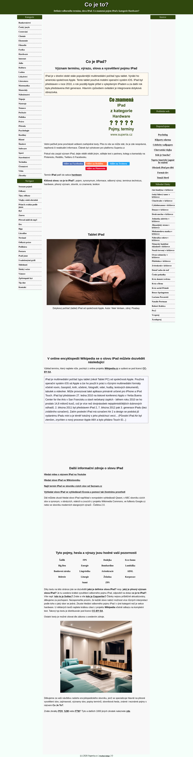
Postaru (22, 251)
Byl (20, 211)
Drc (20, 224)
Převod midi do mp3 (28, 220)
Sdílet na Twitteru (119, 163)
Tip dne (22, 282)
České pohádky (159, 274)
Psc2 (154, 310)
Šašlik (62, 560)
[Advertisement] (96, 37)
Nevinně (22, 238)
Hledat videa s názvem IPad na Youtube (65, 474)
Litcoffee (23, 233)
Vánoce (22, 274)
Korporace (130, 577)
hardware (77, 175)
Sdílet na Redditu (96, 163)
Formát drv (162, 172)
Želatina (108, 577)
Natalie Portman (159, 301)
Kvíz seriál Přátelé (160, 288)
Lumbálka (130, 565)
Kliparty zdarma (163, 140)
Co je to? (96, 4)
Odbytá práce (25, 242)
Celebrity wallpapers (163, 145)
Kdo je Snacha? (162, 155)
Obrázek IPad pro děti (163, 167)
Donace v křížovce (160, 209)
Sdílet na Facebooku (73, 163)
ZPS (107, 582)
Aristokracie (107, 571)
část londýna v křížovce (162, 190)
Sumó (84, 582)
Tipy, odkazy (24, 195)
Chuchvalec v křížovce (162, 200)
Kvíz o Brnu (157, 283)
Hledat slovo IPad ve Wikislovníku (62, 480)
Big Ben (62, 565)
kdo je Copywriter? (96, 596)
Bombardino (107, 565)
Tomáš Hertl (163, 177)
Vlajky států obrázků (28, 200)
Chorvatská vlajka (163, 150)
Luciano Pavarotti (160, 297)
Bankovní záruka (62, 571)
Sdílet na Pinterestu (96, 168)
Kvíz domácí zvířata (161, 279)
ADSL (130, 571)
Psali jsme (23, 256)
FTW (77, 711)
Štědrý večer (24, 269)
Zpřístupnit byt (26, 278)
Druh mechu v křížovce (162, 214)
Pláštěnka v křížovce (161, 261)
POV (60, 711)
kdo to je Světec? (63, 596)
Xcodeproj (156, 319)
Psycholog (163, 135)
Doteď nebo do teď (160, 270)
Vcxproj (155, 315)
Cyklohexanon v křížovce (163, 205)
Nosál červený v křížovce (163, 250)
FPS (85, 560)
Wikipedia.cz (111, 368)
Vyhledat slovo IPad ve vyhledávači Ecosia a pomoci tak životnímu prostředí (84, 492)
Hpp (21, 229)
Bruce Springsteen (160, 292)
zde (128, 711)
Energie (84, 565)
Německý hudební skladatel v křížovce (161, 245)
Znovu (22, 215)
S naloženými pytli (27, 260)
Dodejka (107, 560)
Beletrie (62, 577)
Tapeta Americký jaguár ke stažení (163, 161)
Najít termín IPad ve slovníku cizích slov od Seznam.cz (73, 486)
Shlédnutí (23, 265)
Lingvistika (84, 571)
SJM (66, 711)
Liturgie (85, 577)
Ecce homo (130, 560)
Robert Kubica (159, 306)
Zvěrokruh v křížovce (162, 265)
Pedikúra (23, 247)
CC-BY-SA (97, 611)
